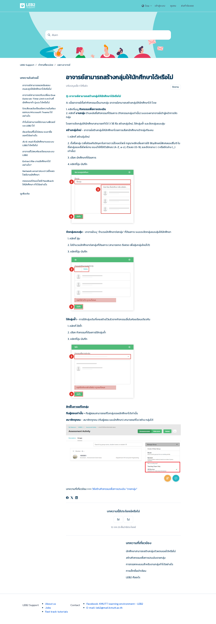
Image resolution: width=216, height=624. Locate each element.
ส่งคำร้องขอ (187, 6)
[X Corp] (72, 498)
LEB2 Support (27, 65)
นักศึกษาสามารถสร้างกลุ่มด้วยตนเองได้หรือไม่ (151, 551)
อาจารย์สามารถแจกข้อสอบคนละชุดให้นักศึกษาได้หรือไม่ (36, 87)
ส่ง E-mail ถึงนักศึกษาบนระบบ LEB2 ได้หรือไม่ (38, 143)
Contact (75, 605)
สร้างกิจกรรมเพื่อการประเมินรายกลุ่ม (146, 558)
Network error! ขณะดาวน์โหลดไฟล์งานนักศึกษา (38, 173)
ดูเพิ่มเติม (25, 193)
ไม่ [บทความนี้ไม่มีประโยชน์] (128, 519)
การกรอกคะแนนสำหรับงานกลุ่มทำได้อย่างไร (149, 564)
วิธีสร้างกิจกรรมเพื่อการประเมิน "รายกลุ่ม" (114, 489)
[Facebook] (67, 498)
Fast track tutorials (56, 612)
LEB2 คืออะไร (133, 577)
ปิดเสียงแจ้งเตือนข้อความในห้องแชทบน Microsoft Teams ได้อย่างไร (39, 112)
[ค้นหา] (108, 35)
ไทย (147, 6)
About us (50, 604)
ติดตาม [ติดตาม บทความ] (175, 87)
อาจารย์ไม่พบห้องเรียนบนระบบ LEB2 (38, 153)
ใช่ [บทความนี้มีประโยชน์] (118, 519)
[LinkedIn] (76, 498)
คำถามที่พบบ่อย (45, 65)
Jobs (48, 608)
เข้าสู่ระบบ (160, 6)
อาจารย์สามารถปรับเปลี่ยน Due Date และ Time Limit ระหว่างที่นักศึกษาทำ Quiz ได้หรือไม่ (38, 98)
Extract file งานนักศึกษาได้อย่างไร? (36, 163)
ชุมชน (173, 6)
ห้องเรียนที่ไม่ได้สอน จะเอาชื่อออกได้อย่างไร (37, 133)
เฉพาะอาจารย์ (63, 65)
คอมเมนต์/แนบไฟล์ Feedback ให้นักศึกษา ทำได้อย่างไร (38, 182)
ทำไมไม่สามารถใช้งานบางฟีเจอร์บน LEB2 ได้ (38, 124)
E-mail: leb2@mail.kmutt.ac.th (104, 608)
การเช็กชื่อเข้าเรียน (136, 571)
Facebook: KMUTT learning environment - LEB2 (114, 604)
